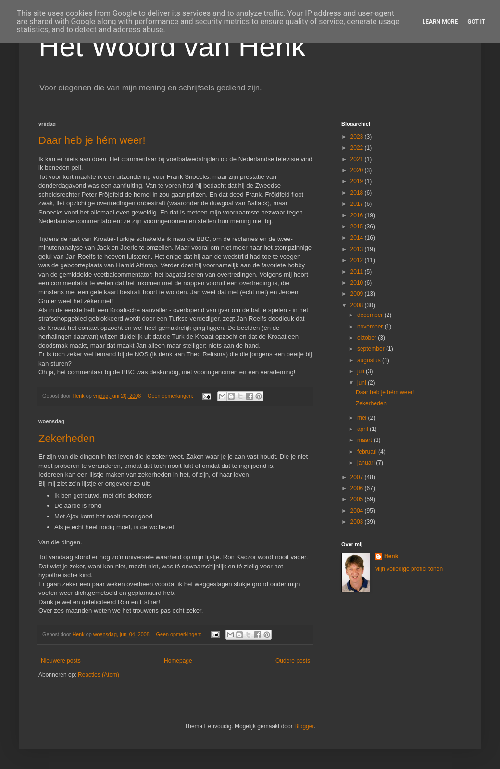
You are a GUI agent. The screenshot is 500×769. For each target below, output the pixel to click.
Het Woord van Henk (172, 46)
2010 (357, 282)
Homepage (178, 660)
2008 (357, 305)
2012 (357, 260)
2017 (357, 204)
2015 (357, 226)
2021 (357, 159)
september (371, 348)
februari (367, 451)
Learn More (440, 21)
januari (366, 462)
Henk (391, 556)
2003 (357, 521)
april (363, 429)
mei (362, 418)
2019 (357, 181)
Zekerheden (66, 438)
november (371, 326)
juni (362, 382)
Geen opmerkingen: (171, 396)
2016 (357, 215)
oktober (367, 337)
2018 (357, 192)
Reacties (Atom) (98, 674)
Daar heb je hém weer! (92, 140)
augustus (369, 360)
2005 (357, 499)
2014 (357, 237)
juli (361, 371)
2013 (357, 249)
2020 (357, 170)
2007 (357, 477)
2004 (357, 510)
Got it (476, 21)
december (371, 315)
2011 (357, 271)
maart (365, 440)
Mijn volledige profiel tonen (409, 569)
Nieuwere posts (61, 660)
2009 (357, 293)
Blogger (304, 726)
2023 (357, 136)
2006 (357, 488)
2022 (357, 147)
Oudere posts (292, 660)
